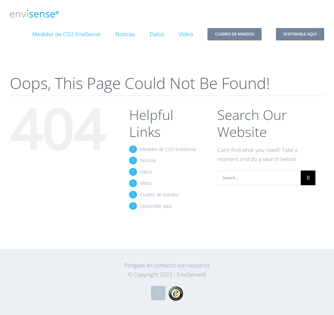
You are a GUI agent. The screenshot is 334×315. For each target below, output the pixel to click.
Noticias (148, 160)
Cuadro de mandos (159, 194)
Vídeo (146, 183)
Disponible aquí (156, 206)
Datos (146, 172)
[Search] (308, 178)
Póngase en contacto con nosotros (167, 265)
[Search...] (259, 178)
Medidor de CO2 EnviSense (168, 149)
